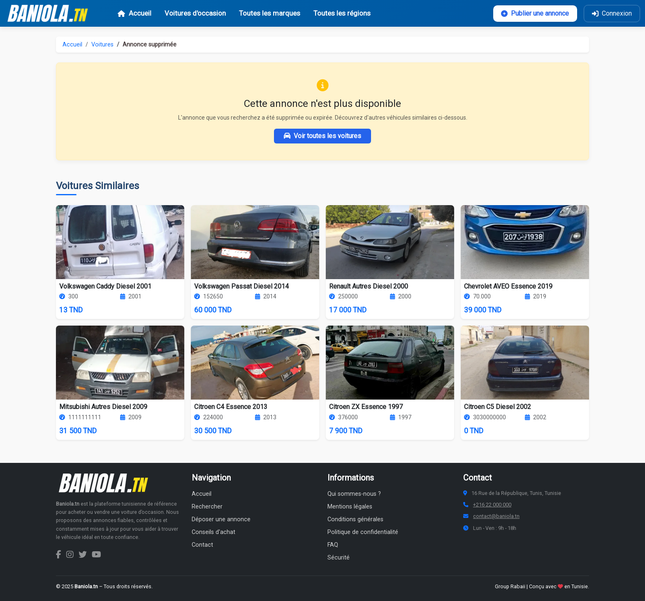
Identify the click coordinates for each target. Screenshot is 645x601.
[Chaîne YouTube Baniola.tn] (96, 554)
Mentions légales (349, 506)
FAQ (332, 544)
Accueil (72, 44)
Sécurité (338, 557)
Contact (202, 544)
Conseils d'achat (213, 532)
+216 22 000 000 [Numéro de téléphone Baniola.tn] (492, 505)
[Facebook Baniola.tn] (58, 554)
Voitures (102, 44)
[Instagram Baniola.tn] (70, 554)
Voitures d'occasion (195, 13)
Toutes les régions (342, 13)
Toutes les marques (269, 13)
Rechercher (207, 506)
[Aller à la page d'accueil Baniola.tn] (107, 483)
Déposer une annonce (221, 519)
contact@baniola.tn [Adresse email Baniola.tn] (496, 516)
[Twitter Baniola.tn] (83, 554)
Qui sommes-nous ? (354, 493)
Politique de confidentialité (362, 532)
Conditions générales (355, 519)
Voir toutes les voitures (322, 136)
